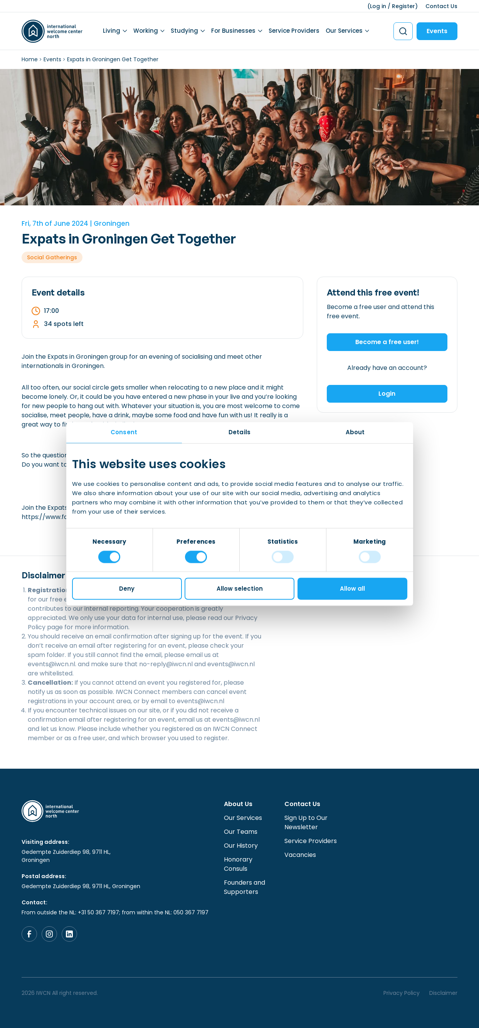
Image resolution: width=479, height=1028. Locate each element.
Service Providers (294, 31)
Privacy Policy (401, 993)
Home (30, 59)
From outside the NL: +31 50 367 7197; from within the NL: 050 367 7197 (115, 912)
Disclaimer (443, 993)
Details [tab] (239, 432)
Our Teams (240, 831)
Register (403, 6)
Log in (378, 6)
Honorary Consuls (238, 864)
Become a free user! (387, 342)
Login (386, 393)
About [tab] (355, 432)
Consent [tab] (124, 432)
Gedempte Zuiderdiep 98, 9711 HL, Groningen (66, 856)
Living (111, 31)
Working (145, 31)
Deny (126, 589)
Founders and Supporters (244, 887)
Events (437, 31)
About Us (238, 804)
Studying (184, 31)
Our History (241, 845)
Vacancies (300, 854)
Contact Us (441, 6)
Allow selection (240, 589)
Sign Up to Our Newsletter (306, 822)
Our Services (344, 31)
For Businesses (233, 31)
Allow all (352, 589)
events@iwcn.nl (51, 664)
